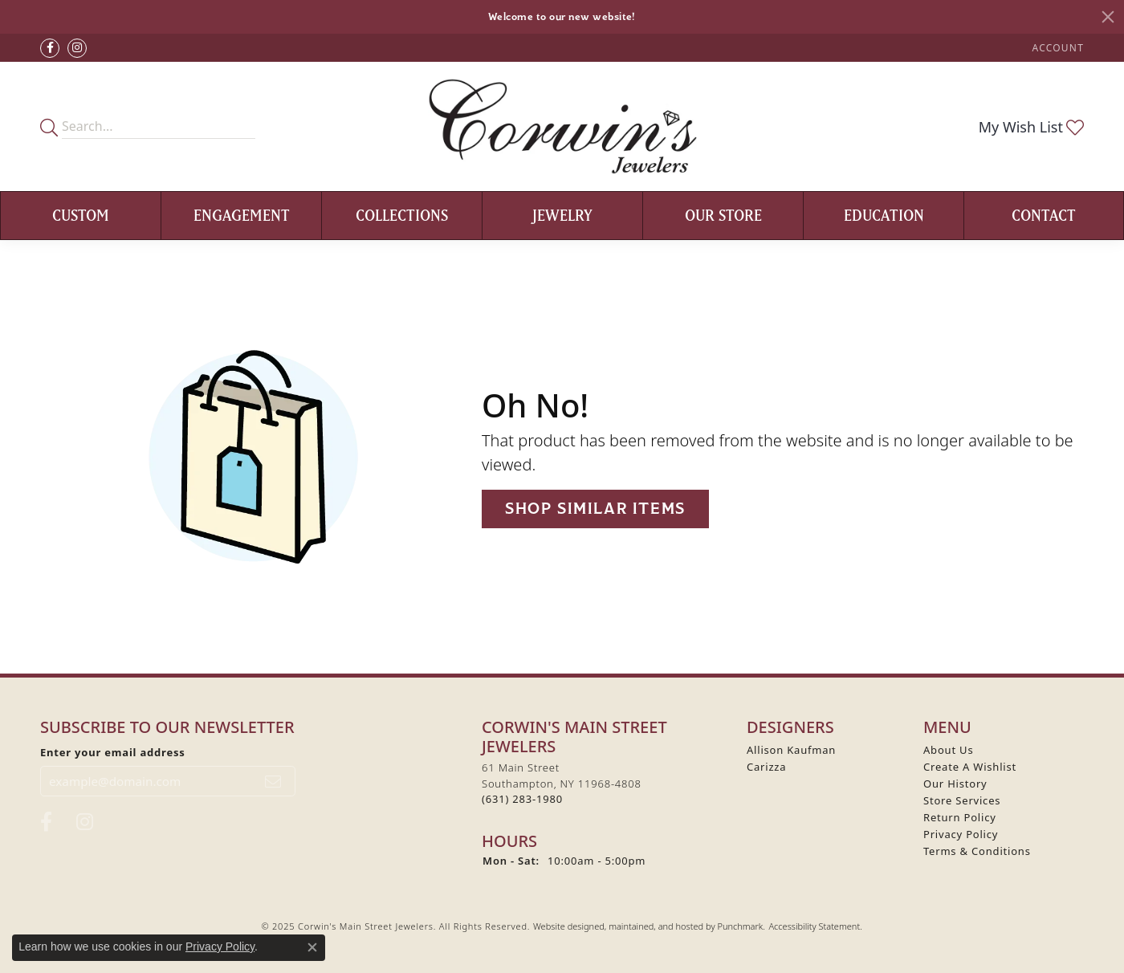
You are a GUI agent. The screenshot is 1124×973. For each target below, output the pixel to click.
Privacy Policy (220, 946)
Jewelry (562, 215)
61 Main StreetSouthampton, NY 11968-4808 (561, 783)
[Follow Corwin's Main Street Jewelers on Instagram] (77, 48)
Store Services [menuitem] (961, 800)
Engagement (241, 215)
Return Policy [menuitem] (959, 817)
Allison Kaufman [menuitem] (791, 750)
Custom (80, 215)
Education (884, 215)
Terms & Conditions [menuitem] (977, 851)
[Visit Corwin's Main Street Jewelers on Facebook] (49, 48)
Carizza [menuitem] (766, 766)
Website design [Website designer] (563, 926)
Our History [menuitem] (955, 783)
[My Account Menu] (1058, 48)
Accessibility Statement (814, 926)
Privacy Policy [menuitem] (960, 834)
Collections (402, 215)
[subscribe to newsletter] (273, 781)
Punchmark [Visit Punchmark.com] (740, 926)
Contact (1044, 215)
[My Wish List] (1031, 127)
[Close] (1108, 16)
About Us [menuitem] (948, 750)
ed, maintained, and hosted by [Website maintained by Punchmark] (655, 926)
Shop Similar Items (595, 508)
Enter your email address (112, 752)
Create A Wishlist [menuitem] (969, 766)
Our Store (723, 215)
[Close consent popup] (312, 947)
